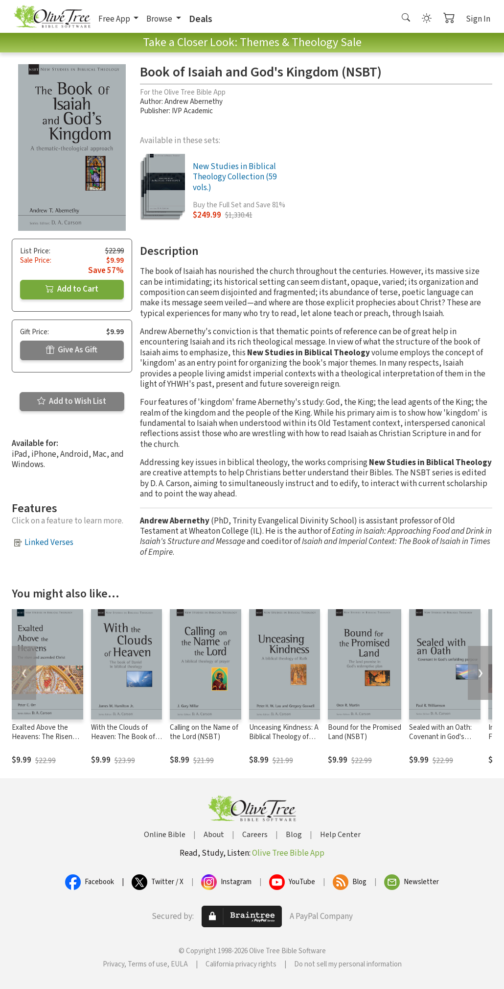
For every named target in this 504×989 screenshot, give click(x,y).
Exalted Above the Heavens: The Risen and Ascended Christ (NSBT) (43, 741)
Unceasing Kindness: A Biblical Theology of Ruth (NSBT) (284, 736)
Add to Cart (72, 289)
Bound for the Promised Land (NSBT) (364, 732)
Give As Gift (71, 350)
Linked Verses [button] (48, 542)
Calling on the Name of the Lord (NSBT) (204, 732)
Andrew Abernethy (193, 102)
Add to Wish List (71, 401)
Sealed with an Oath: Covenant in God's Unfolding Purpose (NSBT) (440, 741)
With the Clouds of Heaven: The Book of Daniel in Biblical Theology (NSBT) (123, 741)
